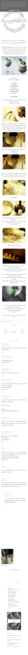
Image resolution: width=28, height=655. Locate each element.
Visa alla (19, 608)
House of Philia (11, 595)
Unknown (7, 494)
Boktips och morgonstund (13, 589)
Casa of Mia (4, 343)
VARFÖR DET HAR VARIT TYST (12, 596)
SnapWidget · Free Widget (18, 582)
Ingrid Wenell (11, 599)
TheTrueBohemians (6, 379)
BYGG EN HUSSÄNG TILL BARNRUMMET (13, 643)
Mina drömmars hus (6, 431)
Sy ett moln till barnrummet (13, 646)
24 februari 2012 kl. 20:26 (6, 433)
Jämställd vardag (12, 592)
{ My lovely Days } (5, 369)
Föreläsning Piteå (12, 593)
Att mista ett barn (11, 637)
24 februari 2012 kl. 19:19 (6, 419)
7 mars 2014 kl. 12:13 (5, 480)
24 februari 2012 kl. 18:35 (6, 370)
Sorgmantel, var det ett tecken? (14, 635)
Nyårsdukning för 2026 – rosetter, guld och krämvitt (14, 601)
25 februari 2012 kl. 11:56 (6, 449)
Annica (3, 448)
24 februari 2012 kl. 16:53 (6, 345)
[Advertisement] (13, 534)
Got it (18, 10)
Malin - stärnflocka (6, 356)
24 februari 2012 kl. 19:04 (6, 397)
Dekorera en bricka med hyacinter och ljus (13, 606)
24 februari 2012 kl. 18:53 (6, 381)
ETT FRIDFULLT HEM (6, 395)
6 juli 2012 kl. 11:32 (5, 467)
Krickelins (10, 588)
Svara (2, 352)
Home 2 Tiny (11, 604)
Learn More (11, 10)
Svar (7, 492)
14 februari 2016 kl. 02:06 (10, 496)
